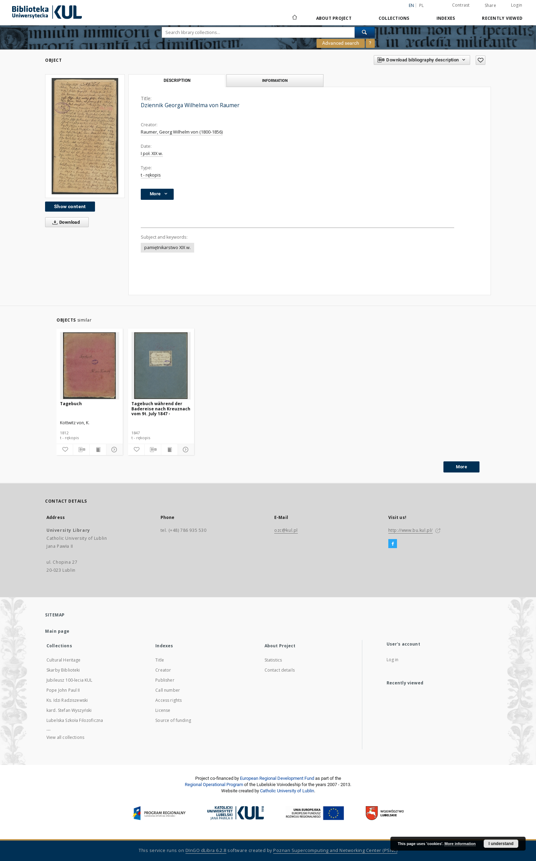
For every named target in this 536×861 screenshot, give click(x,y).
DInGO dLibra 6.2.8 (205, 850)
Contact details (280, 670)
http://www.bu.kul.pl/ (410, 530)
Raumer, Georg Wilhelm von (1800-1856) (182, 132)
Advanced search (340, 43)
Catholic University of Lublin (287, 790)
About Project (334, 18)
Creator (163, 670)
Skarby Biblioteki (63, 670)
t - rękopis (151, 175)
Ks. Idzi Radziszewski (67, 700)
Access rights (168, 700)
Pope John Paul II (63, 690)
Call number (167, 690)
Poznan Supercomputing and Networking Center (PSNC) (335, 850)
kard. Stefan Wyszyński (69, 710)
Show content (70, 206)
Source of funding (173, 720)
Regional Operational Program (214, 784)
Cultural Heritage (63, 660)
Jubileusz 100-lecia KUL (69, 680)
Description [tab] (177, 80)
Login (516, 5)
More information (460, 844)
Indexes (445, 18)
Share (490, 5)
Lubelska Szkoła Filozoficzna (74, 720)
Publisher (164, 680)
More (461, 466)
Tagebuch (71, 404)
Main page (57, 631)
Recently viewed (502, 18)
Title (159, 660)
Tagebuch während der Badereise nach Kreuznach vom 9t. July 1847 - (160, 408)
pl (421, 5)
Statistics (273, 660)
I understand (501, 843)
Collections (394, 18)
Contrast (461, 5)
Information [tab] (275, 80)
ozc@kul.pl (286, 530)
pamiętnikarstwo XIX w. (167, 247)
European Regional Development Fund (277, 778)
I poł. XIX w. (152, 153)
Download (65, 222)
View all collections (65, 737)
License (162, 710)
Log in (393, 660)
